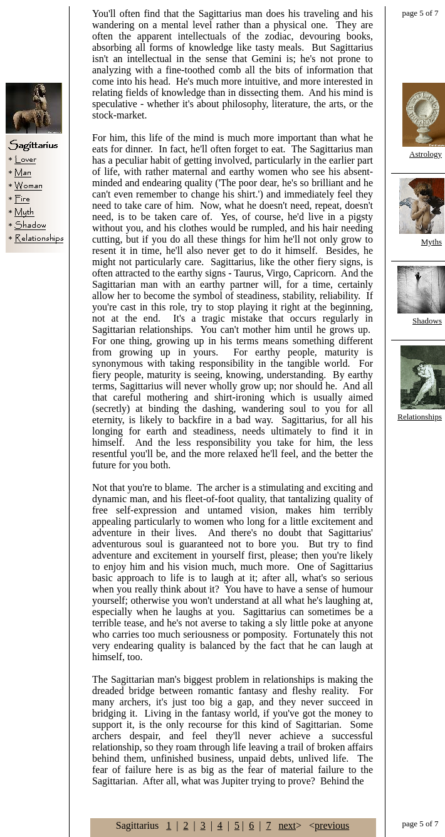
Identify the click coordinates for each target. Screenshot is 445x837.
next (287, 825)
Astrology (425, 154)
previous (332, 825)
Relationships (419, 416)
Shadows (427, 320)
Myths (431, 241)
